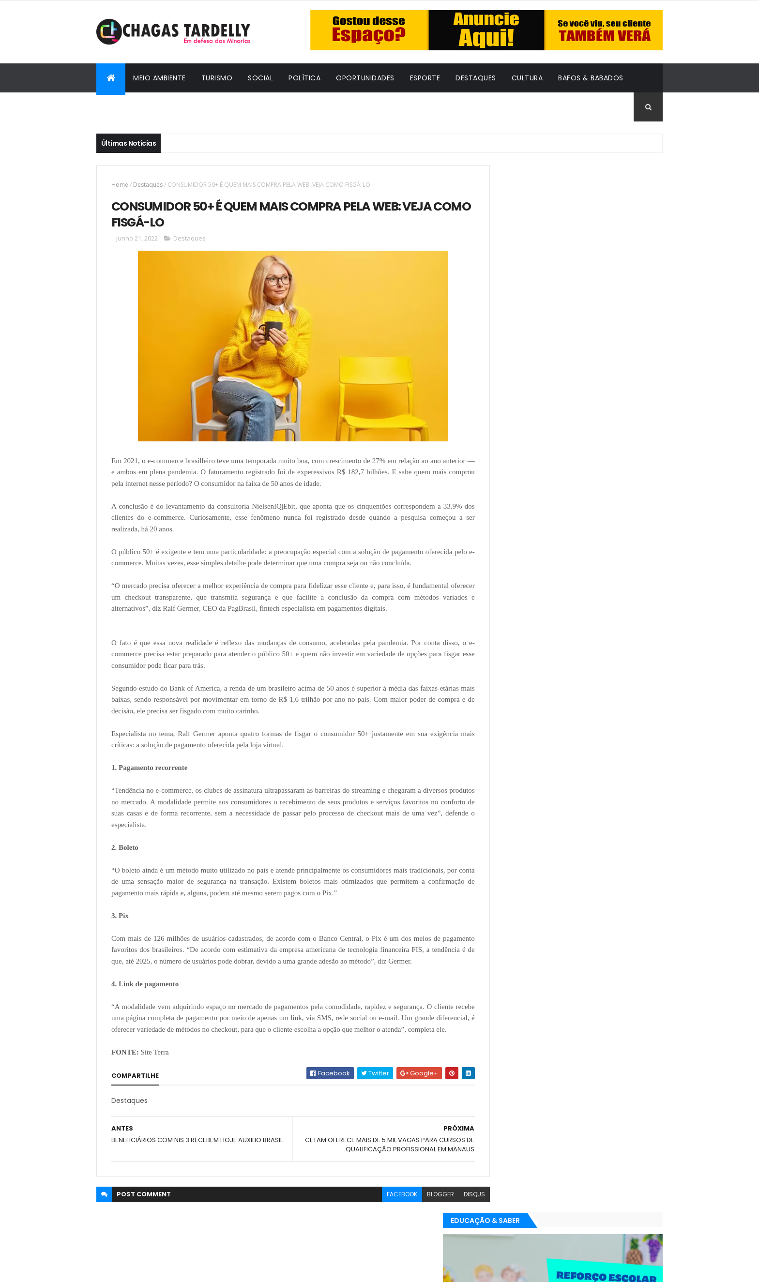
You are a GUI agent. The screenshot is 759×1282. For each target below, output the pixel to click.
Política (304, 78)
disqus (452, 1218)
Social (260, 78)
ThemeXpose (149, 1269)
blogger (418, 1218)
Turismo (217, 78)
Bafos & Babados (590, 78)
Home (119, 185)
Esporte (425, 78)
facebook (380, 1218)
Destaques (475, 78)
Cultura (527, 78)
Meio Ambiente (159, 78)
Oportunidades (365, 78)
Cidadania (123, 107)
